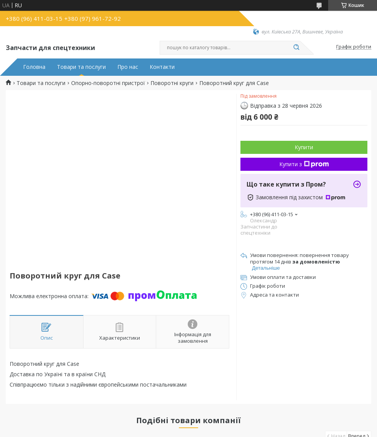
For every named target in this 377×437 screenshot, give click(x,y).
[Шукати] (296, 48)
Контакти (162, 67)
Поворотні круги (172, 83)
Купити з (304, 164)
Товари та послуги (81, 67)
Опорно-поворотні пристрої (108, 83)
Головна (34, 67)
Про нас (127, 67)
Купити (304, 147)
